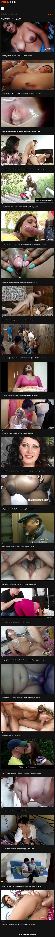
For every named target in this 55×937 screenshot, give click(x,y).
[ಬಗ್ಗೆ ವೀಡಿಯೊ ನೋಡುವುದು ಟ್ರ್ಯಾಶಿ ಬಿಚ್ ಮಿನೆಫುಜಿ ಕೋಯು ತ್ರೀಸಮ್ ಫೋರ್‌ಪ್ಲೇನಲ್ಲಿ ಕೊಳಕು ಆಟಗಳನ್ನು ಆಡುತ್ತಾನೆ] (27, 377)
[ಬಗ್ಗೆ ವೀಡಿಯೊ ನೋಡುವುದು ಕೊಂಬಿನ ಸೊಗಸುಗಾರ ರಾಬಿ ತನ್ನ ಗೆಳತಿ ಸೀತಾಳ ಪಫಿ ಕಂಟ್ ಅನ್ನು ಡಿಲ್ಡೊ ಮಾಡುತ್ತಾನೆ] (27, 565)
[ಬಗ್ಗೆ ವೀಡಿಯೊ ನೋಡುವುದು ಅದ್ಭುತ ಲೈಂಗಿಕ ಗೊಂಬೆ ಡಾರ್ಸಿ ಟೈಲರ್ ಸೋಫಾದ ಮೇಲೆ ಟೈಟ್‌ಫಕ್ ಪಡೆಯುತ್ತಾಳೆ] (27, 905)
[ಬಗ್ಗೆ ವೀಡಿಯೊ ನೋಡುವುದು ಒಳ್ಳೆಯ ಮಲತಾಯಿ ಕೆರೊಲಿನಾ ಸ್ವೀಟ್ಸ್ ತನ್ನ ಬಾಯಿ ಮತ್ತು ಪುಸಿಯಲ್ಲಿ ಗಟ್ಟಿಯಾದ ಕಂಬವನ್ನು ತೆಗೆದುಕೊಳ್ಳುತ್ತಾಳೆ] (27, 150)
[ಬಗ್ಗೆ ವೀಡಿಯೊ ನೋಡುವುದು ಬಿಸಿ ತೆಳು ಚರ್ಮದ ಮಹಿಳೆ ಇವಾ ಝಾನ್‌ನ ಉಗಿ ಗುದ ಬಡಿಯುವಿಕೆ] (27, 792)
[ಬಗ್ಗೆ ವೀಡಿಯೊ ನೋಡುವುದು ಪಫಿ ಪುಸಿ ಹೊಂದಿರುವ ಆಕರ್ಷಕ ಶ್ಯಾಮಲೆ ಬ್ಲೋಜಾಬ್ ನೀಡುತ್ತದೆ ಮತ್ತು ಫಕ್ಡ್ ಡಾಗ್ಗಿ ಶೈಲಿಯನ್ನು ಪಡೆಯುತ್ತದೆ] (27, 452)
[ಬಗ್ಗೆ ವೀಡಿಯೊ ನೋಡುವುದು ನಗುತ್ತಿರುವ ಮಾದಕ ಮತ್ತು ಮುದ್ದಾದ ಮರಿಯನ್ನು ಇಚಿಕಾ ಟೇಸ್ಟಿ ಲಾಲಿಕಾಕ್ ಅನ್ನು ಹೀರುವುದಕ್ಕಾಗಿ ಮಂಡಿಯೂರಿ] (27, 226)
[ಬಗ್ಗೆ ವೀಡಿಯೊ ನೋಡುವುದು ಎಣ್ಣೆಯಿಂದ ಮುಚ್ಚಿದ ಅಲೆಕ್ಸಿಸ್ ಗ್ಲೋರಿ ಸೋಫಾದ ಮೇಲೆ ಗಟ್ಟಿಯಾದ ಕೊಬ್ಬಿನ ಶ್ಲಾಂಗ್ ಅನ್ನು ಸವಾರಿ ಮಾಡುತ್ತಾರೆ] (27, 339)
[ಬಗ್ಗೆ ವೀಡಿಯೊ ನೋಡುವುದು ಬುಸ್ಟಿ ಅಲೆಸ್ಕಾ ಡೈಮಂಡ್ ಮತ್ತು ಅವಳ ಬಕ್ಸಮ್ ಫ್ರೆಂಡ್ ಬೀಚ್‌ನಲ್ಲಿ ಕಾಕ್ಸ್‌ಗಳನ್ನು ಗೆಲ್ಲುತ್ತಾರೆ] (27, 188)
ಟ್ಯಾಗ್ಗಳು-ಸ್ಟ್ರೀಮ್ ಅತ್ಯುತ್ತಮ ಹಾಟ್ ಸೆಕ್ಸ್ (8, 2)
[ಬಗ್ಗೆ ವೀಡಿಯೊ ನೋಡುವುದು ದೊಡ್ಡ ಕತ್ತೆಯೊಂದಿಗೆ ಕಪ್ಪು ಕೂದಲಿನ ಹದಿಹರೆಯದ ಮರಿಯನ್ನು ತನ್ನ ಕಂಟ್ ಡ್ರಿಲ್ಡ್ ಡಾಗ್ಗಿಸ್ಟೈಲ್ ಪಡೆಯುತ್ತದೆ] (27, 641)
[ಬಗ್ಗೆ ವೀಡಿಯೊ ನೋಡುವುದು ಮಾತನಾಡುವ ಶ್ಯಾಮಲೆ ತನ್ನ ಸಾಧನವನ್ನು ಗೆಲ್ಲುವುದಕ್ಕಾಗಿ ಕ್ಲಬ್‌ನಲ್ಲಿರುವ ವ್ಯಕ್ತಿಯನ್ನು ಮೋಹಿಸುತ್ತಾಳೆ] (27, 75)
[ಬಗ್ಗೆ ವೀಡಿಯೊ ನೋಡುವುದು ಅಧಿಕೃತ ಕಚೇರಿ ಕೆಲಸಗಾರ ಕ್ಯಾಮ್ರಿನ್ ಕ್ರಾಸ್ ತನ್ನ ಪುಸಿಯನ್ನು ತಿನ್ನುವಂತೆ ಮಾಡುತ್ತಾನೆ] (27, 490)
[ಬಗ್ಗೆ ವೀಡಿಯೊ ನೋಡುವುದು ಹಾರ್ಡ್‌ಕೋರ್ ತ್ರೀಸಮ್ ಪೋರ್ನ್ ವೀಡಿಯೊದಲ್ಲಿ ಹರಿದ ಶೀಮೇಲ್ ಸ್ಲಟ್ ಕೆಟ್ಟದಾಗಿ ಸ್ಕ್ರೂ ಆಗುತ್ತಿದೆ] (27, 868)
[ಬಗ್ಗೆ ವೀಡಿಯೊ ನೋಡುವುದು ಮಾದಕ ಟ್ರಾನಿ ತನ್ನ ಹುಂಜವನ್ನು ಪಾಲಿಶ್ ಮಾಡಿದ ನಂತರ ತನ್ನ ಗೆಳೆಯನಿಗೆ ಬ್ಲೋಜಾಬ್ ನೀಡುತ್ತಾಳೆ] (27, 112)
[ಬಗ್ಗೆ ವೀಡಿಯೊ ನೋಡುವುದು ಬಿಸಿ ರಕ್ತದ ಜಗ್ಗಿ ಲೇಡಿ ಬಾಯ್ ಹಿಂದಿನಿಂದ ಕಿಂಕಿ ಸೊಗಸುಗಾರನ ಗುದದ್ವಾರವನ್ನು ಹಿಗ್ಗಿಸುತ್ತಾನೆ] (27, 263)
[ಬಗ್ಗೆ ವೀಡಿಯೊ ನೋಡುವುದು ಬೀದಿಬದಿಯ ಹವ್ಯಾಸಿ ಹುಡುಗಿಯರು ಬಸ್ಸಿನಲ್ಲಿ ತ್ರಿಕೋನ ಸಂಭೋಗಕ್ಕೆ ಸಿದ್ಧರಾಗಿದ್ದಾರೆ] (27, 528)
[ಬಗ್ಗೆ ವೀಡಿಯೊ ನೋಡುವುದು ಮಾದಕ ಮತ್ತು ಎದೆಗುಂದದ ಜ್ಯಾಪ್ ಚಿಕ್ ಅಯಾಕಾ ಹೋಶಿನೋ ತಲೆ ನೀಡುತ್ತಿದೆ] (27, 301)
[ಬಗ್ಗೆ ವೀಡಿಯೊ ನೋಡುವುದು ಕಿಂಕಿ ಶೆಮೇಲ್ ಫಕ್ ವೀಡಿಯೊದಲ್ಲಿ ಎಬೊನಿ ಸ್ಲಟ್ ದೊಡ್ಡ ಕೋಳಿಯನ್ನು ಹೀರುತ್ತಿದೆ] (27, 830)
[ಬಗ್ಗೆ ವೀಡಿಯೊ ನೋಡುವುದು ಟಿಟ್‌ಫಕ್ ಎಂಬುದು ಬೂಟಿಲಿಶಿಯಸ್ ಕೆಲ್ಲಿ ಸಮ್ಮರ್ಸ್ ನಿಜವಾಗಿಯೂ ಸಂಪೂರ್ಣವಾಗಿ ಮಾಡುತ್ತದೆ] (27, 754)
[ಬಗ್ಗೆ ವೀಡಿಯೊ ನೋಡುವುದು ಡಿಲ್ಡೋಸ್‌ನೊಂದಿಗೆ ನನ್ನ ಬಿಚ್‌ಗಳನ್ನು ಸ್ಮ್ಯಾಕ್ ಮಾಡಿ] (27, 716)
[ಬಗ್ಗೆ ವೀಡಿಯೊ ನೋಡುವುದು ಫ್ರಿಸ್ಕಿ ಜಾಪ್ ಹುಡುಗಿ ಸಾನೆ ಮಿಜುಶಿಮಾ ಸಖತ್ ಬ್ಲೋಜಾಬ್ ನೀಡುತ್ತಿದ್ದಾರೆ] (27, 603)
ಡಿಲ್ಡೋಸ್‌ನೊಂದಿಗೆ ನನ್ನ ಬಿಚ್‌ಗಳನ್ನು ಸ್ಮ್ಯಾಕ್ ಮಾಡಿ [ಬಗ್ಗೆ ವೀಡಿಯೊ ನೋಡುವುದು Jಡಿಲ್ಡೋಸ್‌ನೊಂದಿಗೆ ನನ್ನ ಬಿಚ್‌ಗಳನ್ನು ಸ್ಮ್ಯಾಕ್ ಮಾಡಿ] (12, 735)
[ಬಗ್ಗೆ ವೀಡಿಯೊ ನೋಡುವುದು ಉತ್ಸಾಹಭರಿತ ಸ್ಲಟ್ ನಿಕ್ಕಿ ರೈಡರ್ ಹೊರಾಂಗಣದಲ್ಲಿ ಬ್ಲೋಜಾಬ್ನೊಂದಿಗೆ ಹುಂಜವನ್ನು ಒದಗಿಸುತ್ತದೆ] (27, 679)
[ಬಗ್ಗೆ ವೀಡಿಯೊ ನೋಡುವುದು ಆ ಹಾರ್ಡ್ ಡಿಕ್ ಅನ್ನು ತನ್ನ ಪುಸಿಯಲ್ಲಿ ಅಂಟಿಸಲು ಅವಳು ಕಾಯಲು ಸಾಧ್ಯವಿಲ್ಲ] (27, 414)
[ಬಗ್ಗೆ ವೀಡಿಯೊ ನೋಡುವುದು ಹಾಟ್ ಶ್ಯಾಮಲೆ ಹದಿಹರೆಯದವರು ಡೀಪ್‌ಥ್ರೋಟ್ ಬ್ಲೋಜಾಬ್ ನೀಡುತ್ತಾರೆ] (27, 37)
